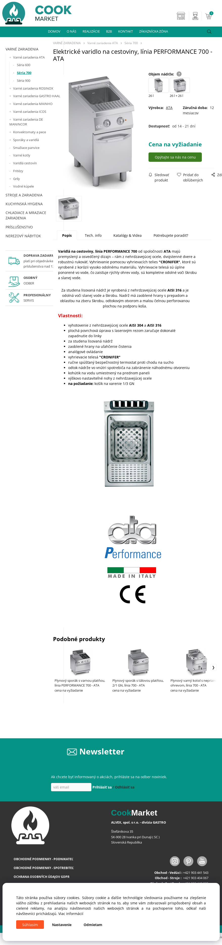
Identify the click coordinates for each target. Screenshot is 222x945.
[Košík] (213, 15)
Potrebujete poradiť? (171, 235)
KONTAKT (125, 31)
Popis (67, 235)
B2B (109, 31)
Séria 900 (23, 80)
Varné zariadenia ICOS (29, 111)
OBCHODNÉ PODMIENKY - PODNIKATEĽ (43, 859)
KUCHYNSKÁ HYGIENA (24, 203)
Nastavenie (61, 924)
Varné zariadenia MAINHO (33, 103)
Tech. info (93, 235)
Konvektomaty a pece (29, 132)
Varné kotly (21, 155)
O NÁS (71, 31)
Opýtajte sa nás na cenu (176, 157)
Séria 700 (24, 72)
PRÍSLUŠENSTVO (19, 227)
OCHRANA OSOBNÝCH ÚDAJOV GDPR (41, 877)
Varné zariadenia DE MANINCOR (26, 122)
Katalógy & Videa (127, 235)
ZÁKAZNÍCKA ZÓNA (153, 31)
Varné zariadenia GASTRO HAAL (36, 96)
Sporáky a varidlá (26, 140)
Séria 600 (23, 65)
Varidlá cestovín (25, 163)
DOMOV (54, 31)
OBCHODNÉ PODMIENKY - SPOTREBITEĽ (44, 868)
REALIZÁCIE (91, 31)
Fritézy (18, 171)
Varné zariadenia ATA (29, 57)
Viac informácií (70, 913)
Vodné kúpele (23, 186)
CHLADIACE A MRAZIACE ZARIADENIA (26, 215)
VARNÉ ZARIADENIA (22, 49)
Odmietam (93, 924)
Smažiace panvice (26, 147)
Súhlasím (30, 924)
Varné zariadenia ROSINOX (33, 88)
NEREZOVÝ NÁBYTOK (23, 235)
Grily (16, 178)
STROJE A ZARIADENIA (24, 195)
